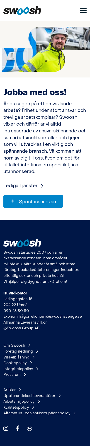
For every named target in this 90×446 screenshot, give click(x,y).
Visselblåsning (18, 357)
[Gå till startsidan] (22, 10)
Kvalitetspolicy (18, 407)
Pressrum (14, 375)
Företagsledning (20, 351)
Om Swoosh (16, 345)
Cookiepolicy (17, 363)
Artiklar (12, 390)
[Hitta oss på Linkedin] (29, 428)
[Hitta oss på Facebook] (17, 428)
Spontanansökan (33, 202)
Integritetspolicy (20, 369)
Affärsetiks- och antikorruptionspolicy (39, 413)
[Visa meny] (83, 10)
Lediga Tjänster (23, 185)
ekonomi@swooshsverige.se (56, 316)
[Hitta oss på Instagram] (5, 428)
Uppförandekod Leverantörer (31, 396)
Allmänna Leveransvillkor (25, 322)
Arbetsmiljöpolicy (21, 402)
